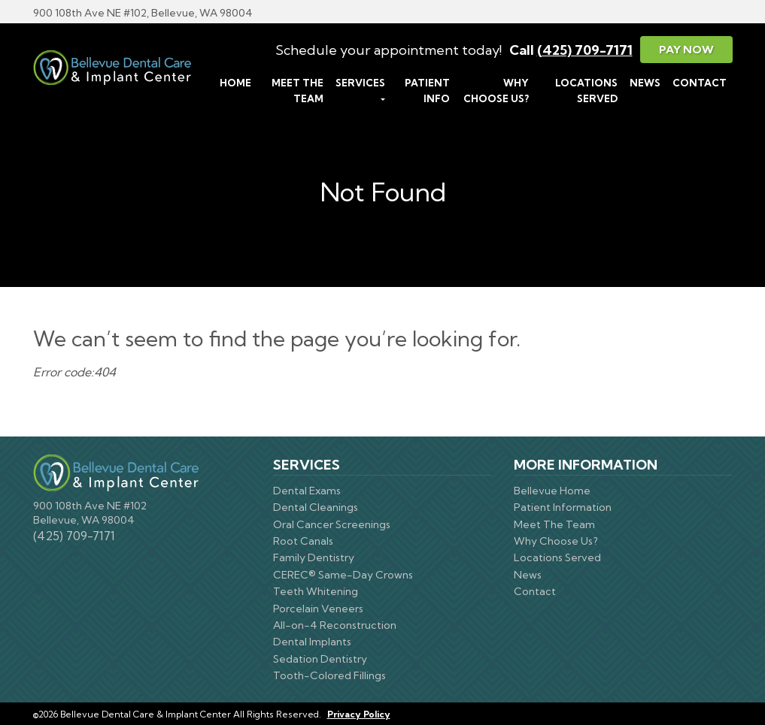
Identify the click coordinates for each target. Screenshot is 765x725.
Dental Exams (307, 490)
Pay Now (686, 49)
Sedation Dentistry (320, 659)
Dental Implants (312, 641)
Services (360, 83)
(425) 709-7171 (585, 50)
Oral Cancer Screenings (331, 524)
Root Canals (303, 541)
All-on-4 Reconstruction (334, 625)
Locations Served (586, 90)
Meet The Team (297, 90)
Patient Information (563, 507)
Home (235, 83)
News (645, 83)
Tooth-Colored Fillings (329, 675)
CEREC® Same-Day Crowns (343, 575)
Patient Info (427, 90)
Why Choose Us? (496, 90)
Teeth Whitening (315, 591)
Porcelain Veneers (318, 608)
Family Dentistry (313, 557)
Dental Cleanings (315, 507)
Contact (699, 83)
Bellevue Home (552, 490)
